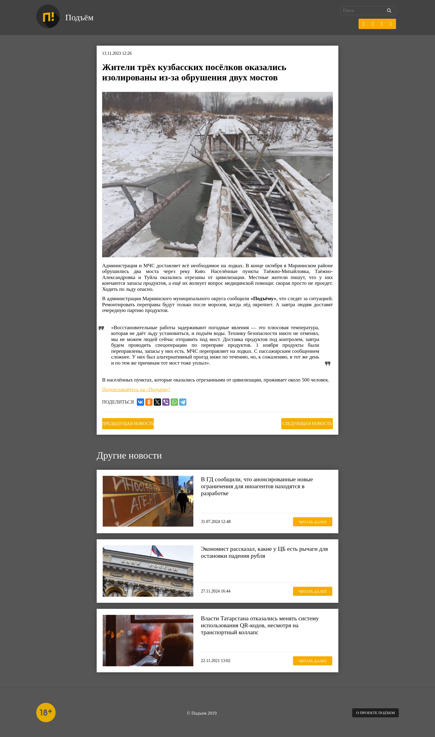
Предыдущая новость (132, 422)
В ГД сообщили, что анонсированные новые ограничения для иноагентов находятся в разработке (260, 485)
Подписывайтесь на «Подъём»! (136, 389)
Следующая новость (302, 422)
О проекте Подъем (373, 711)
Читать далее (309, 520)
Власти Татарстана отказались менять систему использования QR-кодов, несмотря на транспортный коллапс (263, 624)
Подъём (81, 17)
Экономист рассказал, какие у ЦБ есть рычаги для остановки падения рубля (263, 551)
